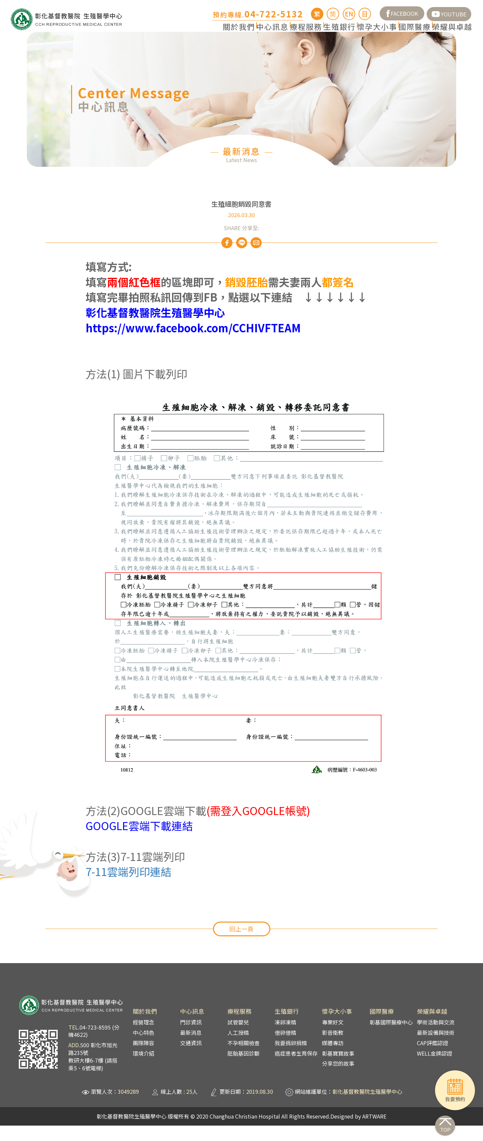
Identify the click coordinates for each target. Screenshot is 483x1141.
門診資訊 (191, 1038)
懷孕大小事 (351, 32)
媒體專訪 (332, 1058)
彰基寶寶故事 (338, 1069)
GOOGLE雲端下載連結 (139, 841)
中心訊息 (214, 32)
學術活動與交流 (435, 1038)
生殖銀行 (303, 32)
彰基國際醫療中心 (391, 1038)
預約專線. (258, 15)
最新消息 (191, 1048)
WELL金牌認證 (434, 1069)
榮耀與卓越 (447, 32)
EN (349, 13)
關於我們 (170, 32)
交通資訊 (191, 1058)
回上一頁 (241, 944)
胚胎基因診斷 (243, 1069)
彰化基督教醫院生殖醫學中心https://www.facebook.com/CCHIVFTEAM (193, 335)
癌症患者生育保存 (296, 1069)
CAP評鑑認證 (432, 1058)
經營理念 (143, 1038)
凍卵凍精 (285, 1038)
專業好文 (332, 1038)
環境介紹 (143, 1069)
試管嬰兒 (238, 1038)
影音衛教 (332, 1048)
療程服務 (259, 32)
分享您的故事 (338, 1079)
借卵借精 (285, 1048)
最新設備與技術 (435, 1048)
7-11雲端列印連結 (128, 887)
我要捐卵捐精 (291, 1058)
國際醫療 (399, 32)
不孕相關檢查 (243, 1058)
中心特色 (143, 1048)
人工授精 (238, 1048)
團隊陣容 (143, 1058)
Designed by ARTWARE (358, 1132)
